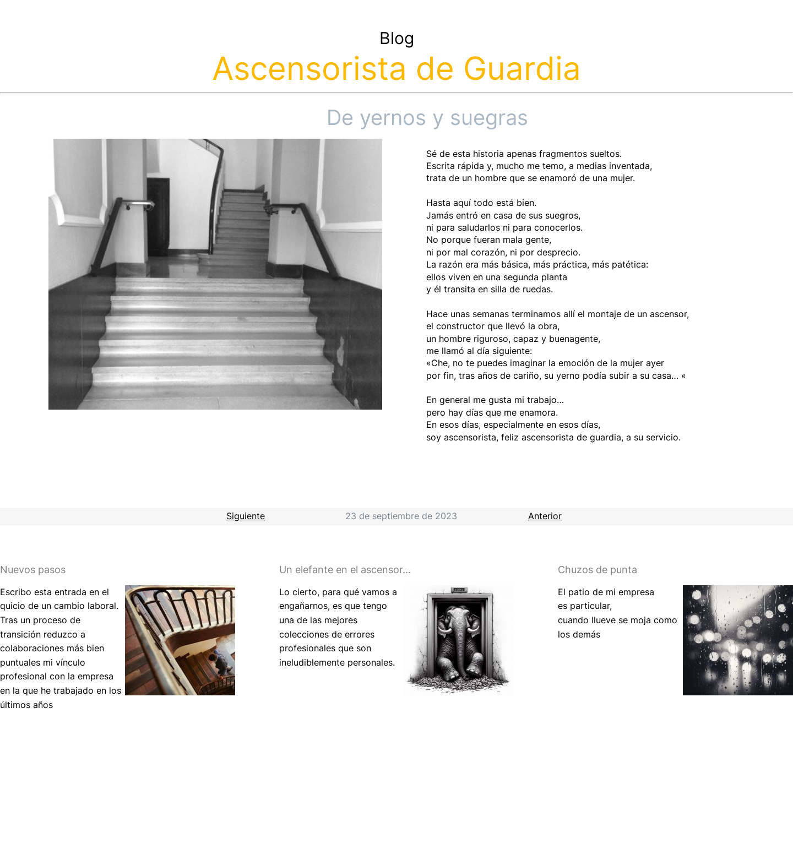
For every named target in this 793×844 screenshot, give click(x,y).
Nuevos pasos (33, 569)
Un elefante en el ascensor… (345, 569)
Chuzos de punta (597, 569)
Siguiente (245, 515)
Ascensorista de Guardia (396, 68)
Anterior (545, 515)
